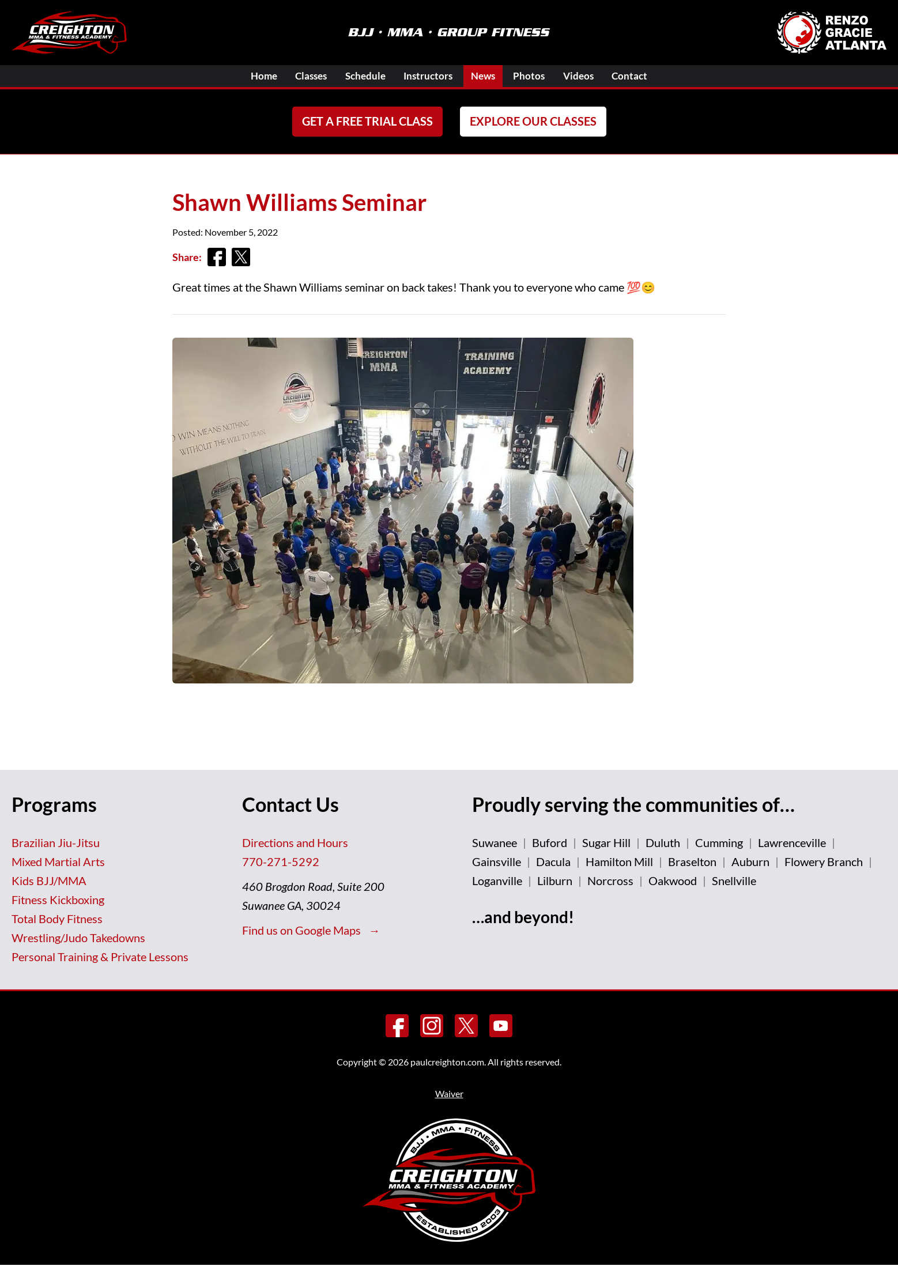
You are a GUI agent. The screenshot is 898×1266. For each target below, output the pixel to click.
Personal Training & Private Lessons (100, 957)
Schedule (359, 76)
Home (248, 76)
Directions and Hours (295, 843)
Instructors (427, 76)
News (487, 76)
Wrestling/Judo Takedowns (78, 938)
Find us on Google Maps (302, 931)
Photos (537, 76)
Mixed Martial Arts (58, 862)
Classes (300, 76)
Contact (645, 76)
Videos (590, 76)
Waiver (449, 1094)
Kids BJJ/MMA (49, 881)
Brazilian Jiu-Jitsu (56, 843)
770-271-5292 (280, 862)
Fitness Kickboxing (58, 900)
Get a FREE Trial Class (367, 122)
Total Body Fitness (57, 919)
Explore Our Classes (533, 122)
